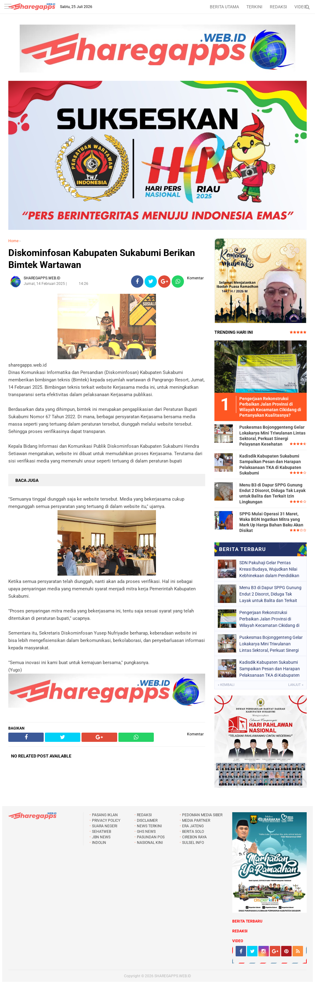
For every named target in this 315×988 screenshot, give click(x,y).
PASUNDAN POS (151, 837)
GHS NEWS (146, 831)
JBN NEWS (101, 837)
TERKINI (254, 6)
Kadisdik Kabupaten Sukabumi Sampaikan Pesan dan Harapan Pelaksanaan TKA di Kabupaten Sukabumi (270, 464)
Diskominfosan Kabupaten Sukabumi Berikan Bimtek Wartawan (101, 258)
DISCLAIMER (147, 820)
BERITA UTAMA (224, 6)
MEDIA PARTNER (196, 820)
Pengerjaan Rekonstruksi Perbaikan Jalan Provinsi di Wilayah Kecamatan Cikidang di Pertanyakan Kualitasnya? (269, 619)
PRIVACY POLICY (106, 820)
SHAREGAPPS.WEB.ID (172, 976)
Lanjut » (295, 685)
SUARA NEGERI (104, 826)
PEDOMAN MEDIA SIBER (202, 815)
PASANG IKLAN (105, 815)
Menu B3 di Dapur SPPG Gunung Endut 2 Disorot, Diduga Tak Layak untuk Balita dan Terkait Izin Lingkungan (272, 493)
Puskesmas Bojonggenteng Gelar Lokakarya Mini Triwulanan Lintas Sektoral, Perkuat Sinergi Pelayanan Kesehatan (272, 436)
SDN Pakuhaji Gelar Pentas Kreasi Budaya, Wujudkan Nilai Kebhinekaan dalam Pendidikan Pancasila (269, 569)
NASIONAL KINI (150, 842)
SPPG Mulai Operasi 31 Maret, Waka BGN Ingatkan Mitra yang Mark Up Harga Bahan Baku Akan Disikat (271, 522)
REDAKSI (278, 6)
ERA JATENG (193, 826)
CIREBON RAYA (194, 837)
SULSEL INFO (193, 842)
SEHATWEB (101, 831)
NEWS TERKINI (149, 826)
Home (13, 241)
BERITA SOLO (193, 831)
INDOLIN (99, 842)
